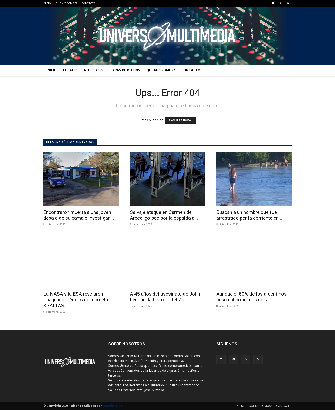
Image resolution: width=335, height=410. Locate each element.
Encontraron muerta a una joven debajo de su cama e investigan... (78, 215)
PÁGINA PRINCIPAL (180, 120)
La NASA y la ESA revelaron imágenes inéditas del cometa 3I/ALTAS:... (75, 299)
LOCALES (70, 70)
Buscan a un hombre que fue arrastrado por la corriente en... (249, 215)
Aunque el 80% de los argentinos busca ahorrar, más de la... (251, 297)
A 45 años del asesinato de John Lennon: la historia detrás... (165, 297)
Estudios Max (112, 406)
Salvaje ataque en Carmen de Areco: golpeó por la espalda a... (164, 215)
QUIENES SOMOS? (66, 3)
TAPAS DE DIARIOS (125, 70)
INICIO (47, 3)
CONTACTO (88, 3)
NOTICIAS (93, 70)
